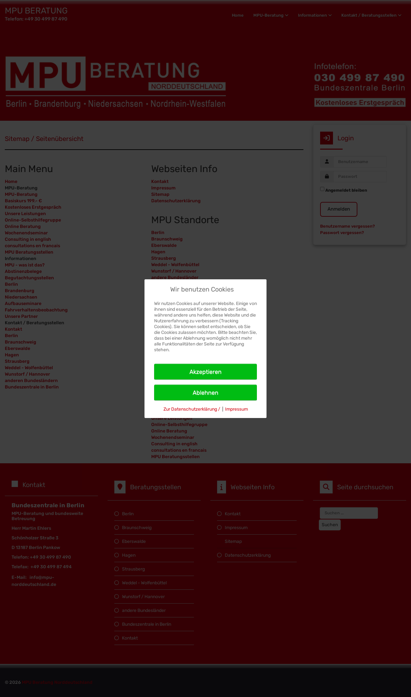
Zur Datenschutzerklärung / (191, 409)
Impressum (236, 409)
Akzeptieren (205, 371)
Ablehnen (205, 392)
